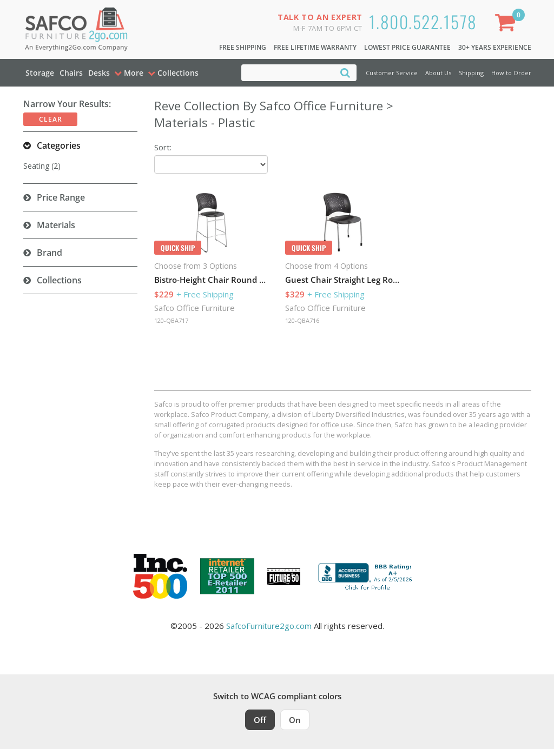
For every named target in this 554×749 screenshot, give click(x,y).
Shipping (471, 73)
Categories (59, 145)
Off (260, 719)
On (295, 719)
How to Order (511, 73)
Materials (56, 225)
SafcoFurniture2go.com (269, 625)
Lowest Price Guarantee (407, 47)
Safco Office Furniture (194, 307)
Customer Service (392, 73)
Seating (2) (42, 166)
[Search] (345, 72)
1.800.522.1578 (423, 21)
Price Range (61, 197)
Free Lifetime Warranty (315, 47)
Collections (59, 280)
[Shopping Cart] (507, 24)
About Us (438, 73)
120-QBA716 (302, 320)
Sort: (163, 147)
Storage (39, 73)
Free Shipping (242, 47)
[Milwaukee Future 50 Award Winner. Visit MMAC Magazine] (283, 576)
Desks (99, 73)
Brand (49, 252)
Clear (50, 119)
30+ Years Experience (494, 47)
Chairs (71, 73)
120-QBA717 (171, 320)
